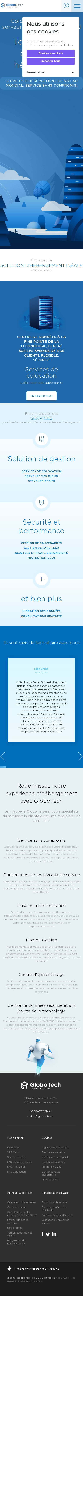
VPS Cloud (13, 1360)
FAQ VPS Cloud (16, 1374)
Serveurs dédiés (16, 1365)
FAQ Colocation (16, 1379)
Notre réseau (15, 1435)
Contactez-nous (16, 1415)
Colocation (13, 1355)
